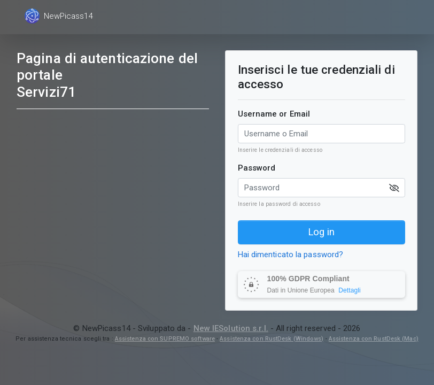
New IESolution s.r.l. (230, 328)
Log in (321, 232)
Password (257, 168)
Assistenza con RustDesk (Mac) (373, 338)
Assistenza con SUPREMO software (165, 338)
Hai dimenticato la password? (291, 254)
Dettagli (349, 290)
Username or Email (274, 114)
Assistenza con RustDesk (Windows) (271, 338)
